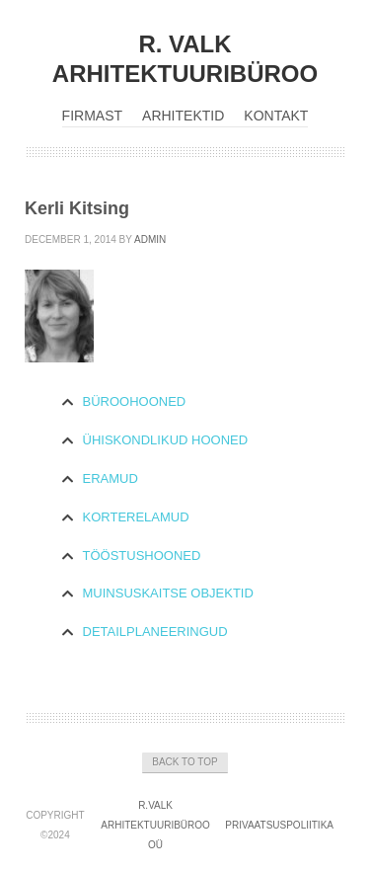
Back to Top (185, 761)
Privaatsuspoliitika (279, 825)
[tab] (185, 402)
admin (150, 239)
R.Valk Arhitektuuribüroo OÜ (155, 825)
